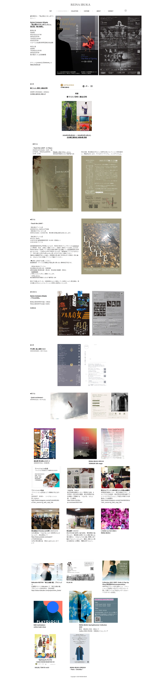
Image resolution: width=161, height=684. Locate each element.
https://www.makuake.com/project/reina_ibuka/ (46, 590)
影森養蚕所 (35, 272)
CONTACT (76, 246)
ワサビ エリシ (36, 275)
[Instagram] (125, 10)
